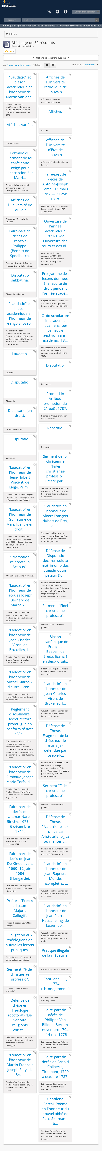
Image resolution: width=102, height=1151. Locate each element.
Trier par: (76, 64)
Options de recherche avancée (51, 57)
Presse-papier (49, 12)
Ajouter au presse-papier (34, 74)
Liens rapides (66, 12)
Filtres (11, 34)
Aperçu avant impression (17, 65)
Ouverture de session (85, 11)
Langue (57, 12)
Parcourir (11, 19)
